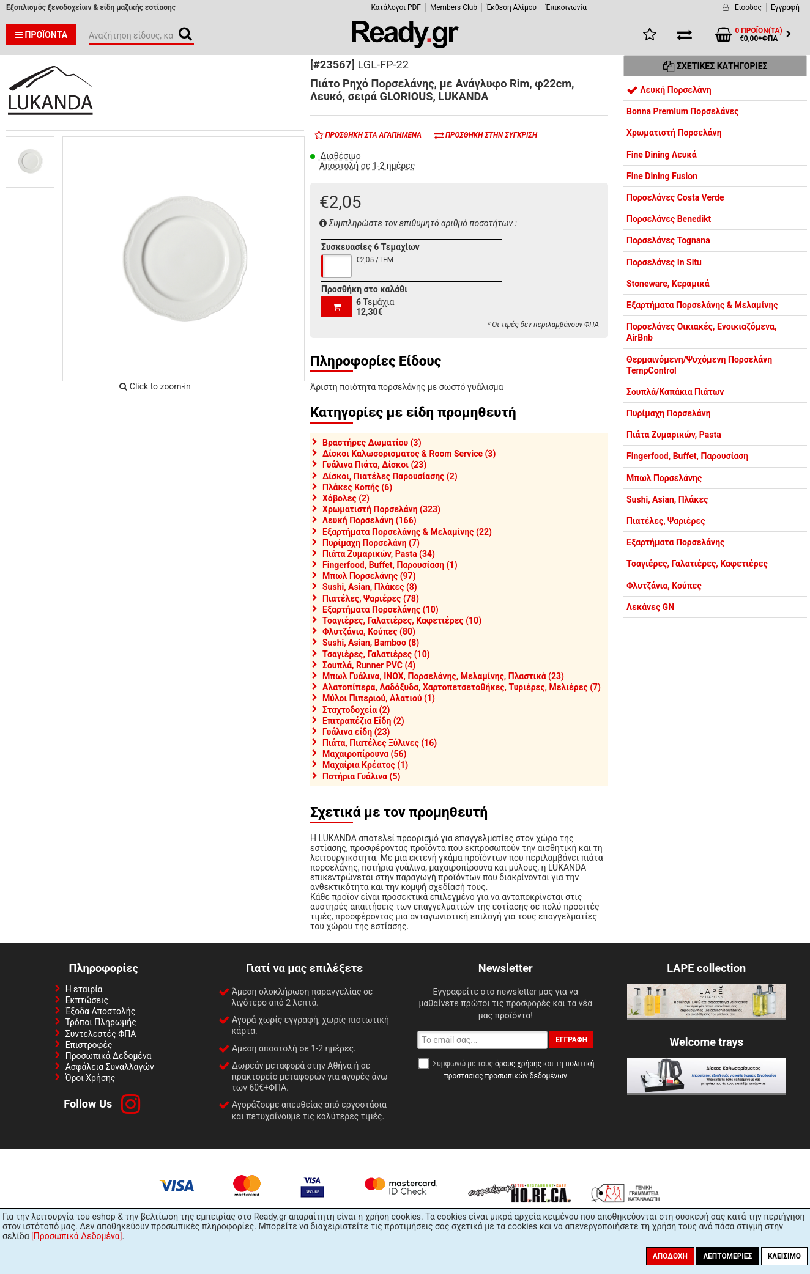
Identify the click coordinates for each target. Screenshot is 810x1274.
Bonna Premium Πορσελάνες (682, 111)
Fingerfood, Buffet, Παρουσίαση (687, 456)
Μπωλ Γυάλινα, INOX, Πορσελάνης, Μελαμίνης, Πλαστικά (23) (443, 676)
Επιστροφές (89, 1045)
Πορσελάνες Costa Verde (675, 197)
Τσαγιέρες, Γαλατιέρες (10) (376, 654)
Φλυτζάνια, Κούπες (664, 586)
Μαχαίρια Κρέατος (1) (365, 765)
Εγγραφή (785, 7)
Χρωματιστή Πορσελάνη (674, 133)
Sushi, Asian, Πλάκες (667, 499)
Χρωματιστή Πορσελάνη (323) (381, 509)
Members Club (453, 7)
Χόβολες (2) (346, 498)
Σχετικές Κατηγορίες (715, 66)
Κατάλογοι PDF (395, 7)
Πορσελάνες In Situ (664, 262)
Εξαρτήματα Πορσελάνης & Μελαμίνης (702, 305)
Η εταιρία (84, 989)
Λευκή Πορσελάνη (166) (369, 520)
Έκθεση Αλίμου (511, 7)
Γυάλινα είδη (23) (356, 732)
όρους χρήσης (518, 1063)
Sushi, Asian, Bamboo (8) (370, 642)
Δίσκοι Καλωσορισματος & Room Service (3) (409, 453)
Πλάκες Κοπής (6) (357, 487)
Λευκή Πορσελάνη (669, 90)
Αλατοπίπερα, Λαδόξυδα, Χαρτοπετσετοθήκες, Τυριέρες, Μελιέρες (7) (461, 687)
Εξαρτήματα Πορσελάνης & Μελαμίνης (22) (407, 532)
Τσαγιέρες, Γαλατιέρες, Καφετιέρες (697, 564)
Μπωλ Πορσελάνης (664, 478)
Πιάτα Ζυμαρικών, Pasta (673, 435)
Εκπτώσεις (86, 1000)
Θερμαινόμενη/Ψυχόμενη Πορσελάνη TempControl (699, 365)
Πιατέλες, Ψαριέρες (665, 521)
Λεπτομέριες (727, 1256)
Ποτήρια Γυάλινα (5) (361, 776)
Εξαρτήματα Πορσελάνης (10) (380, 609)
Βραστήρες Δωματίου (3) (372, 442)
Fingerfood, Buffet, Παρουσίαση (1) (390, 565)
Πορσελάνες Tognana (668, 240)
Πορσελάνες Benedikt (668, 219)
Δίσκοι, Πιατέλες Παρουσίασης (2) (390, 476)
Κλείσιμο (784, 1256)
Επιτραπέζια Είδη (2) (363, 721)
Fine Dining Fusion (661, 176)
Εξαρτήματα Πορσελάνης (675, 542)
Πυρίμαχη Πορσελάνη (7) (371, 543)
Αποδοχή (670, 1256)
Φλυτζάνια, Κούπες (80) (368, 631)
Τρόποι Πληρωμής (100, 1022)
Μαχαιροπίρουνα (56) (364, 754)
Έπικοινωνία (566, 7)
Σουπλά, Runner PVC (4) (368, 665)
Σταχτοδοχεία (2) (356, 710)
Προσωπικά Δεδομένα (108, 1056)
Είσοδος (748, 7)
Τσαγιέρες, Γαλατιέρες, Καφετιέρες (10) (401, 620)
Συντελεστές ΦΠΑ (100, 1034)
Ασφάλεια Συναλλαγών (109, 1067)
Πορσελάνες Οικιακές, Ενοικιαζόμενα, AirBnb (701, 332)
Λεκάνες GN (650, 607)
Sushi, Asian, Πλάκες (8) (369, 587)
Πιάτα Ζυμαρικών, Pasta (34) (378, 554)
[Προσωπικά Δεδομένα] (76, 1236)
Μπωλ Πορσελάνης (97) (369, 576)
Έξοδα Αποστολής (100, 1011)
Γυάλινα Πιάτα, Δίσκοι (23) (374, 464)
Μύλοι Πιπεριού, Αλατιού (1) (378, 698)
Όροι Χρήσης (90, 1078)
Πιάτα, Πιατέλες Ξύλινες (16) (379, 743)
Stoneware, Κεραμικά (668, 284)
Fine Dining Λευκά (661, 155)
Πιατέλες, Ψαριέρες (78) (370, 598)
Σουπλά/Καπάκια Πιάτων (675, 392)
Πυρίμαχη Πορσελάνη (668, 413)
